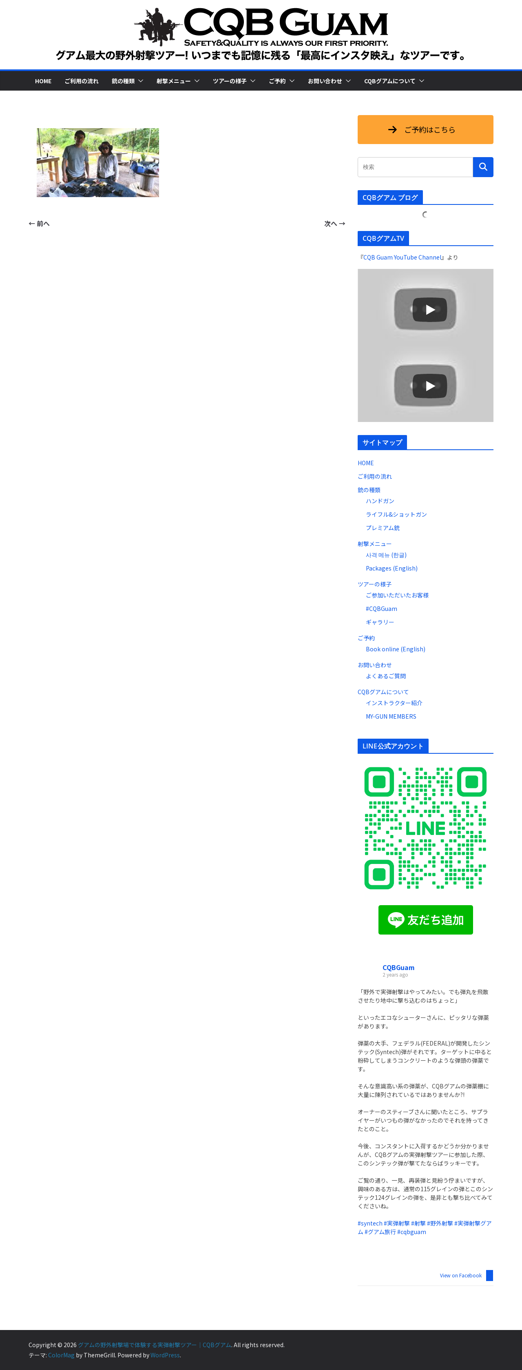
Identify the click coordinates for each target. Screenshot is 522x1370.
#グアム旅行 (380, 1232)
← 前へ (39, 223)
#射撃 (418, 1223)
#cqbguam (411, 1232)
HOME (43, 81)
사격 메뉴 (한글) (386, 555)
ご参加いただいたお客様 (397, 595)
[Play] (430, 310)
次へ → (334, 223)
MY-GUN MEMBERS (391, 716)
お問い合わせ (325, 81)
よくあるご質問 (386, 676)
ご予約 (277, 81)
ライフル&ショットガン (396, 514)
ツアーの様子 (230, 81)
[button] (139, 81)
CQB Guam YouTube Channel (402, 257)
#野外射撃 (440, 1223)
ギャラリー (380, 622)
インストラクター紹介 (394, 703)
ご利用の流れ (81, 81)
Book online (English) (395, 649)
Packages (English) (392, 568)
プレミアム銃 (383, 528)
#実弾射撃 (397, 1223)
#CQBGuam (381, 608)
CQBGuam (399, 967)
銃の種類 (123, 81)
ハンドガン (380, 501)
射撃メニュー (174, 81)
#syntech (370, 1223)
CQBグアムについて (390, 81)
